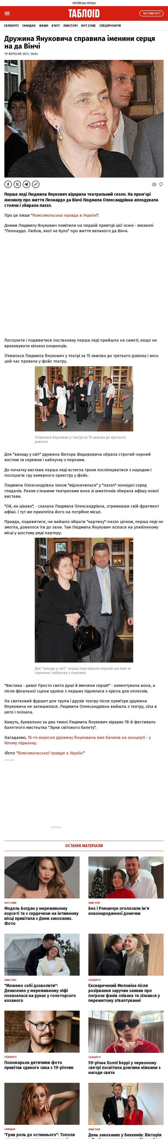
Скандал (28, 26)
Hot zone (88, 26)
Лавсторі (70, 26)
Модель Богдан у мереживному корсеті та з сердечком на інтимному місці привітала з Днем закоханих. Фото (41, 916)
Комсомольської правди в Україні (50, 752)
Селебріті (11, 26)
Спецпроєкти (110, 26)
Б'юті (56, 26)
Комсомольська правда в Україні (65, 215)
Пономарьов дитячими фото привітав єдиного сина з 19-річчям (39, 1065)
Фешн (43, 26)
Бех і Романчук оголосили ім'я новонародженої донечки (118, 911)
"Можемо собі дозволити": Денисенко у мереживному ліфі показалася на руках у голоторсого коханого (40, 993)
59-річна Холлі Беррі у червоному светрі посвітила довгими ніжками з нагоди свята (124, 1067)
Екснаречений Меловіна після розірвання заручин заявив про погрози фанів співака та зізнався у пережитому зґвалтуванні (124, 993)
